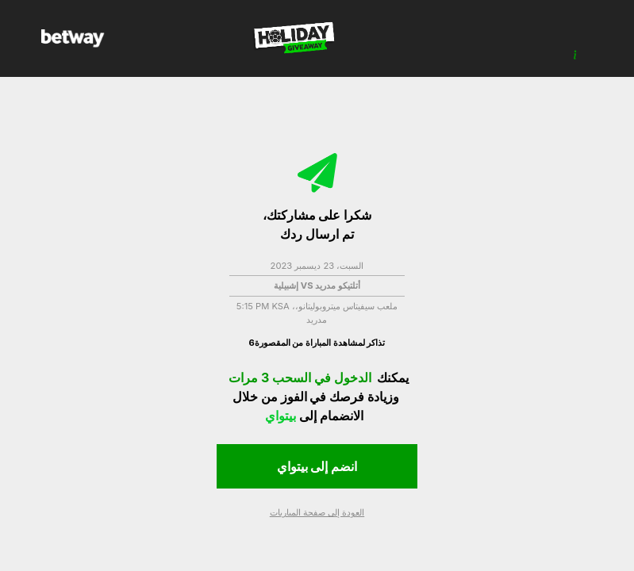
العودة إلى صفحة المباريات (317, 512)
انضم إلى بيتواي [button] (317, 466)
